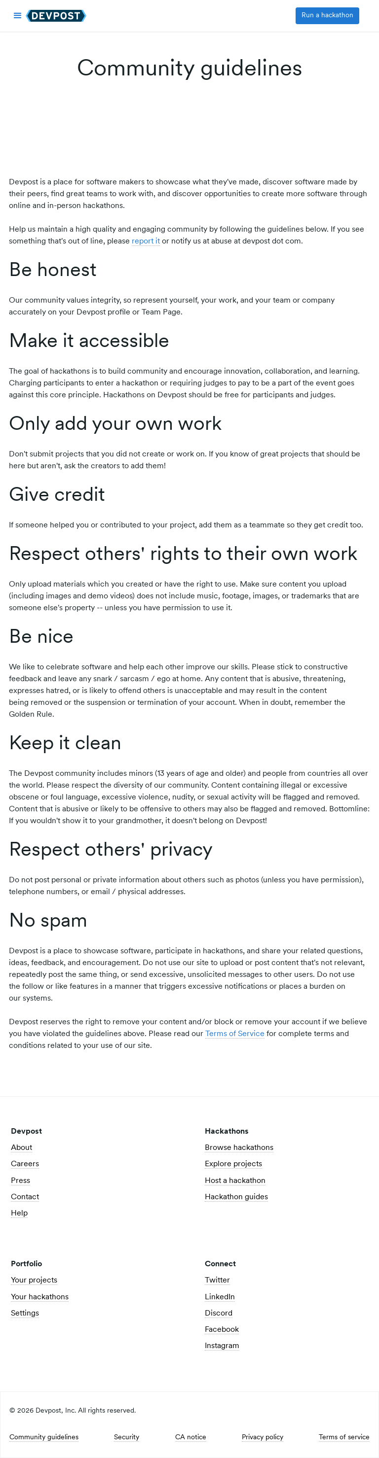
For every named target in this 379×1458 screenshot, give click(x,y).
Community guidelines (43, 1437)
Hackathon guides (236, 1197)
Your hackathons (40, 1297)
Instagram (222, 1346)
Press (20, 1181)
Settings (25, 1314)
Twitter (217, 1280)
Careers (25, 1164)
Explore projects (233, 1164)
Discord (218, 1314)
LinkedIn (220, 1297)
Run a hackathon (327, 15)
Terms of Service (235, 1034)
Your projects (34, 1280)
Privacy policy (262, 1437)
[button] (18, 16)
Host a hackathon (235, 1181)
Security (126, 1437)
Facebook (222, 1330)
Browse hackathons (239, 1148)
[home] (56, 16)
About (21, 1148)
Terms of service (344, 1437)
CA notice (190, 1437)
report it (146, 241)
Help (19, 1213)
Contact (25, 1197)
